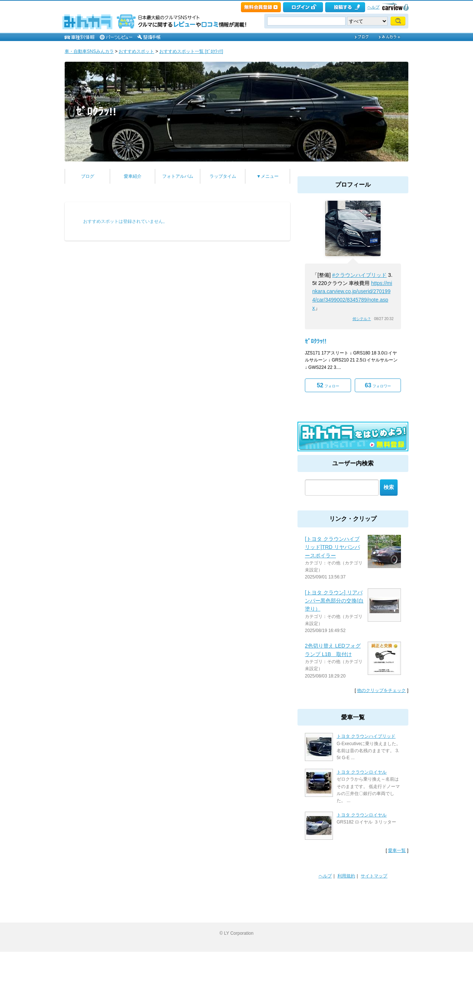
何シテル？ (362, 319)
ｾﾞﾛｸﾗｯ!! (96, 111)
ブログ (87, 176)
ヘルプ (373, 7)
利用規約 (346, 876)
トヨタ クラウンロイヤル (362, 772)
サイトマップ (374, 876)
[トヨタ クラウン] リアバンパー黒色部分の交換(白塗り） (334, 601)
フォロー (328, 385)
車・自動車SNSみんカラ (89, 51)
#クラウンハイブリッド (359, 275)
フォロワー (378, 385)
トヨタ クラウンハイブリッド (366, 736)
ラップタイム (223, 176)
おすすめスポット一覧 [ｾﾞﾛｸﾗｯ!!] (191, 51)
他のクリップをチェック (381, 690)
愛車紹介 (133, 176)
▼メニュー (267, 176)
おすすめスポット (136, 51)
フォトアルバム (177, 176)
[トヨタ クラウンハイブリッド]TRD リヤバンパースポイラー (332, 547)
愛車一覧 (397, 850)
